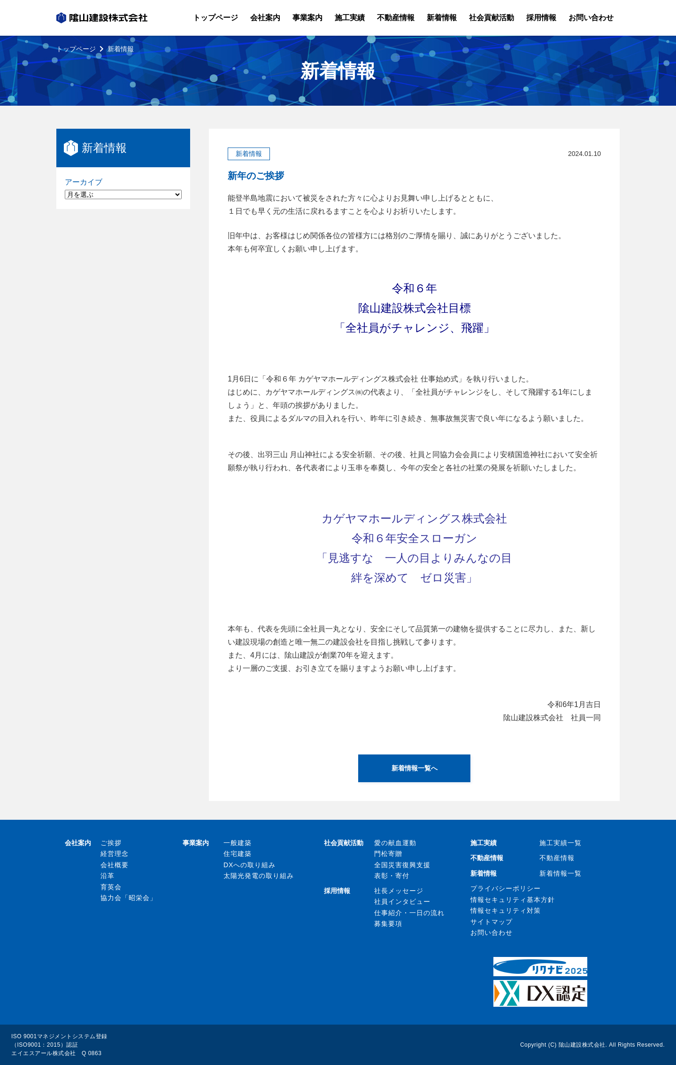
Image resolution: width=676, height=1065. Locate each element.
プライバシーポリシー (505, 888)
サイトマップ (491, 921)
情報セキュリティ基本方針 (512, 899)
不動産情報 (557, 858)
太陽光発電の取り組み (258, 875)
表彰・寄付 (391, 875)
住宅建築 (237, 853)
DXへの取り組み (249, 865)
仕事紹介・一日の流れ (409, 913)
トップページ (76, 49)
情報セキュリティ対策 (505, 910)
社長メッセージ (398, 890)
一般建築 (237, 843)
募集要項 (388, 923)
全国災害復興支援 (402, 865)
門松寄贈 (388, 853)
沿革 (107, 875)
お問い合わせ (491, 932)
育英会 (111, 887)
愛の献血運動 (395, 843)
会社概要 (114, 865)
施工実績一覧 (560, 843)
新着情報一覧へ (415, 768)
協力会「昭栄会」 (128, 898)
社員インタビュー (402, 901)
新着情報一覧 (560, 873)
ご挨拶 (111, 843)
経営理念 (114, 853)
